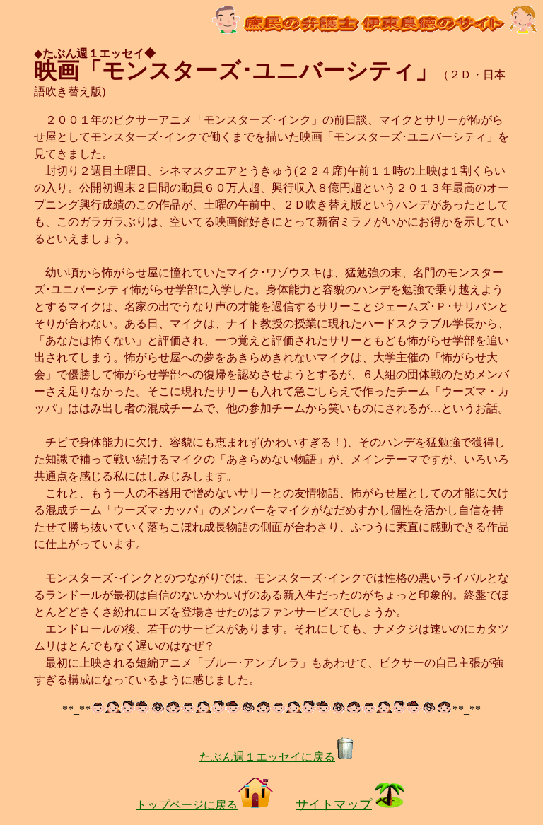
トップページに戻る (204, 805)
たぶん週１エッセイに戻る (277, 757)
